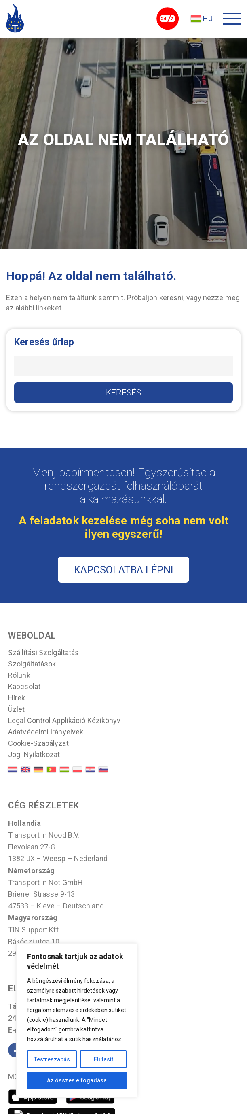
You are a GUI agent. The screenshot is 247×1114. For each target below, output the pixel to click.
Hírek (16, 698)
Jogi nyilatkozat (34, 755)
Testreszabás (52, 1059)
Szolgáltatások (32, 664)
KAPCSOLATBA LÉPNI (123, 570)
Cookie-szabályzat (38, 744)
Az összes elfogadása (77, 1080)
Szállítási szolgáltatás (43, 653)
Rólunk (19, 676)
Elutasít (103, 1059)
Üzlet (16, 710)
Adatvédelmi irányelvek (45, 732)
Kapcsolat (24, 687)
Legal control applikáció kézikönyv (64, 721)
